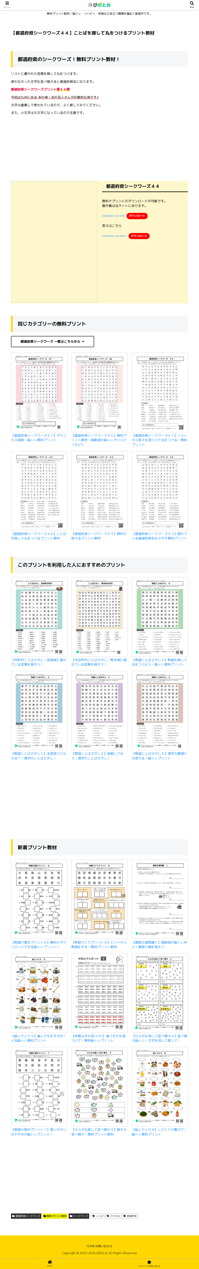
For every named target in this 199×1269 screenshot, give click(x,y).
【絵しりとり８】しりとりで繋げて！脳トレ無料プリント (159, 1131)
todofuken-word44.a (114, 236)
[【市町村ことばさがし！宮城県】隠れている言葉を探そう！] (39, 617)
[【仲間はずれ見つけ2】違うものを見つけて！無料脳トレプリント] (99, 993)
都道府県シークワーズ (26, 1216)
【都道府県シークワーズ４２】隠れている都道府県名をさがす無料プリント (159, 536)
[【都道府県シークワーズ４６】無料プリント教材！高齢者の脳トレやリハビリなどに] (99, 393)
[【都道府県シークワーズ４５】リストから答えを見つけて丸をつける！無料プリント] (160, 393)
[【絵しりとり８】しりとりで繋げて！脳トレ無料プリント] (160, 1087)
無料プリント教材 (55, 1216)
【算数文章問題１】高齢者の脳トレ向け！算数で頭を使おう (159, 944)
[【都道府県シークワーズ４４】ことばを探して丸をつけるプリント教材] (39, 491)
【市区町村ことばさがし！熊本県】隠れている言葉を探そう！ (99, 662)
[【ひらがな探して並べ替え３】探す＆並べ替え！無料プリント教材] (99, 1087)
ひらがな (113, 1216)
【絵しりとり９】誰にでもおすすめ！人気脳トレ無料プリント (38, 1038)
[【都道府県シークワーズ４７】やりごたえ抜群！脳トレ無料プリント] (39, 393)
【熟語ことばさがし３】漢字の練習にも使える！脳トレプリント (159, 755)
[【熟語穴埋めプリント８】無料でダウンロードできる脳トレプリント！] (39, 900)
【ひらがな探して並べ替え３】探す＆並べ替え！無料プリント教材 (99, 1131)
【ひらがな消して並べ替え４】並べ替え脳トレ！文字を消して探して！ (159, 1038)
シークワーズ (79, 1216)
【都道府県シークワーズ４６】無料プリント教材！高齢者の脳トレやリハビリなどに (99, 440)
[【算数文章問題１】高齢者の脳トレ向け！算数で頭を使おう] (160, 900)
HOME (89, 1246)
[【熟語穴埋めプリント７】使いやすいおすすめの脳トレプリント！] (39, 1087)
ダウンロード (137, 216)
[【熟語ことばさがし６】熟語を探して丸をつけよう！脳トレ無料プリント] (160, 617)
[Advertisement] (99, 146)
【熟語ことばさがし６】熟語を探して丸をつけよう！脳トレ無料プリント (159, 662)
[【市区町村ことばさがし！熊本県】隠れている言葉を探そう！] (99, 617)
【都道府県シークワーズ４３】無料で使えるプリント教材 (99, 536)
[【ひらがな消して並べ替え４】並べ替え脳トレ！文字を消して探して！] (160, 993)
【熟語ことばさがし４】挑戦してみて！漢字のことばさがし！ (97, 755)
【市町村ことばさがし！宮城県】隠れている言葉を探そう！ (38, 662)
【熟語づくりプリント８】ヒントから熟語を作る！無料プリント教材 (99, 944)
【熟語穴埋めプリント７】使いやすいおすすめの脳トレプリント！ (38, 1131)
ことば (97, 1216)
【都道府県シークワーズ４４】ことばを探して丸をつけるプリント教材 (38, 536)
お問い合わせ (105, 1246)
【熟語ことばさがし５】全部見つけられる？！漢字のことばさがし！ (38, 755)
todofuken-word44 (113, 216)
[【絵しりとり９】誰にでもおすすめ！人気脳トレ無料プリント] (39, 993)
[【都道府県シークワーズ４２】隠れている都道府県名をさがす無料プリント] (160, 491)
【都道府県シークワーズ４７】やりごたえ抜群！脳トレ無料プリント (38, 437)
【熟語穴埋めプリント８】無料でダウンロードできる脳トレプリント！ (38, 944)
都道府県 (130, 1216)
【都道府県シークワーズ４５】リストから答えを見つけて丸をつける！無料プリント (159, 440)
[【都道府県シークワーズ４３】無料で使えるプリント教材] (99, 491)
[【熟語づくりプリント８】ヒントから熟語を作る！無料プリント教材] (99, 900)
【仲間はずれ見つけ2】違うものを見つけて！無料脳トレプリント (98, 1038)
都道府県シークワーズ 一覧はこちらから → (53, 341)
